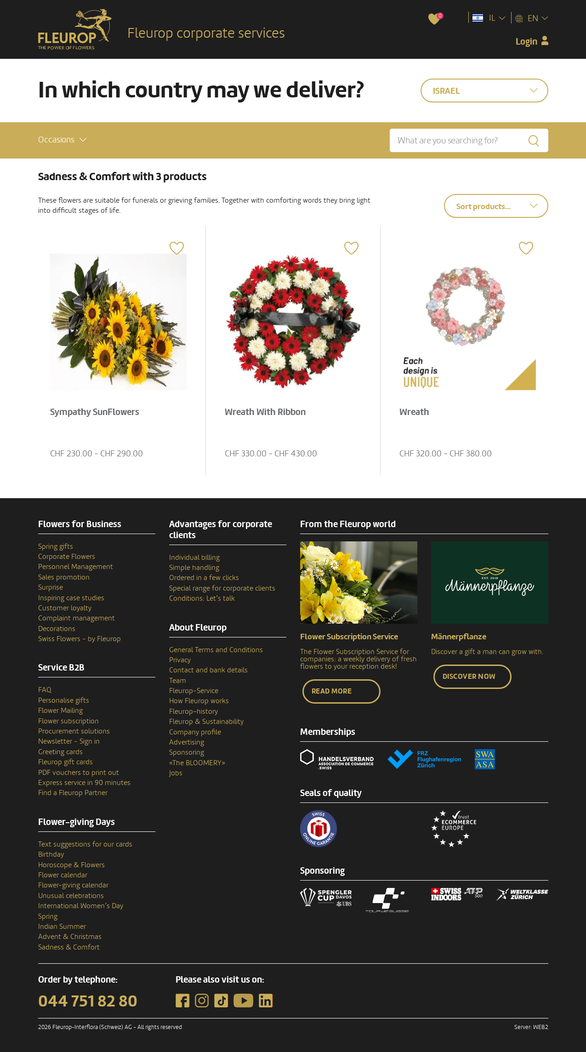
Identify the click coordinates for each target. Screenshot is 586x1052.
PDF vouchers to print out (78, 772)
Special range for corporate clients (222, 588)
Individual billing (194, 557)
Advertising (186, 742)
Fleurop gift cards (65, 762)
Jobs (175, 773)
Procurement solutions (74, 731)
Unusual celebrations (71, 896)
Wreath (414, 412)
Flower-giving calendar (73, 885)
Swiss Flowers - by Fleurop (79, 639)
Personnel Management (75, 567)
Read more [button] (332, 691)
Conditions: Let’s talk (202, 598)
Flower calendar (62, 875)
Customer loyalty (64, 608)
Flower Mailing (60, 710)
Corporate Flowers (66, 556)
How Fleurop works (199, 701)
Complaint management (76, 618)
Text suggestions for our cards (85, 844)
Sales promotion (64, 577)
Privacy (180, 660)
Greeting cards (60, 752)
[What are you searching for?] (469, 140)
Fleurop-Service (193, 691)
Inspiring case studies (71, 598)
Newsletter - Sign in (69, 741)
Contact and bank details (208, 670)
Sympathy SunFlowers (94, 412)
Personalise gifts (63, 700)
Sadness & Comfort (69, 947)
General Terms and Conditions (216, 650)
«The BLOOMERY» (197, 763)
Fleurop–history (193, 711)
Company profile (195, 732)
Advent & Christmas (70, 937)
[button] (62, 140)
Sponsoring (186, 752)
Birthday (51, 854)
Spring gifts (55, 546)
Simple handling (194, 567)
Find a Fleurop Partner (73, 793)
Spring (47, 916)
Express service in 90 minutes (84, 783)
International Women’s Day (80, 906)
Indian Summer (62, 926)
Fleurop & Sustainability (206, 721)
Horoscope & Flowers (71, 865)
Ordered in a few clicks (204, 578)
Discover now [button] (469, 676)
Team (177, 681)
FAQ (44, 690)
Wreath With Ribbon (265, 412)
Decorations (56, 629)
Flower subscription (68, 721)
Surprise (50, 587)
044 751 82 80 (87, 1001)
